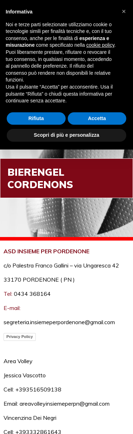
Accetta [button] (97, 118)
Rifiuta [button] (36, 118)
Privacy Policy (19, 336)
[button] (123, 11)
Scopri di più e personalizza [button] (66, 135)
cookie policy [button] (100, 45)
